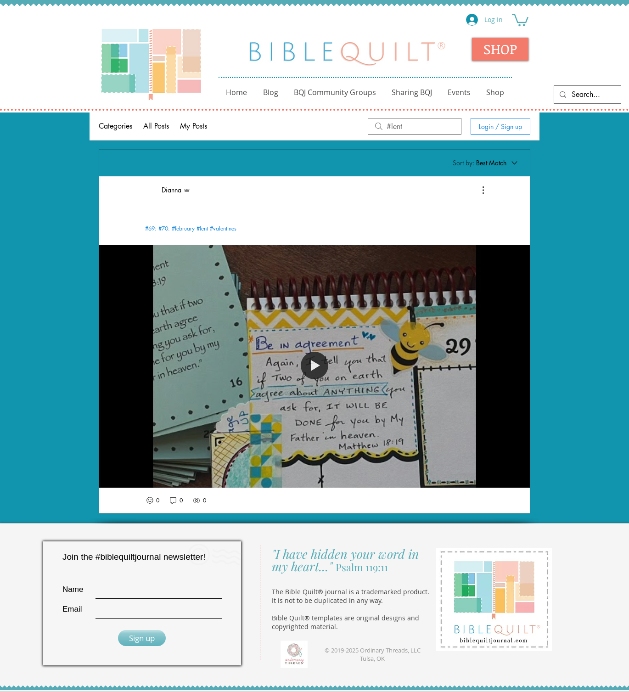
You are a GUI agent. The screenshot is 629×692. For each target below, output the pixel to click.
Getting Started (183, 208)
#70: (164, 228)
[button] (520, 19)
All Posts (156, 126)
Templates (456, 208)
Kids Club (330, 208)
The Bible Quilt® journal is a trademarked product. (350, 591)
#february (183, 228)
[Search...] (586, 94)
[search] (414, 126)
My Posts (193, 126)
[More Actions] (478, 190)
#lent (202, 228)
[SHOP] (500, 49)
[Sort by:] (486, 163)
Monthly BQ (502, 208)
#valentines (223, 228)
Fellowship (287, 208)
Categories (115, 126)
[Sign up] (142, 638)
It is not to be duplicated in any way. (327, 600)
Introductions (125, 208)
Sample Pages (403, 208)
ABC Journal (238, 208)
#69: (151, 228)
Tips (362, 208)
